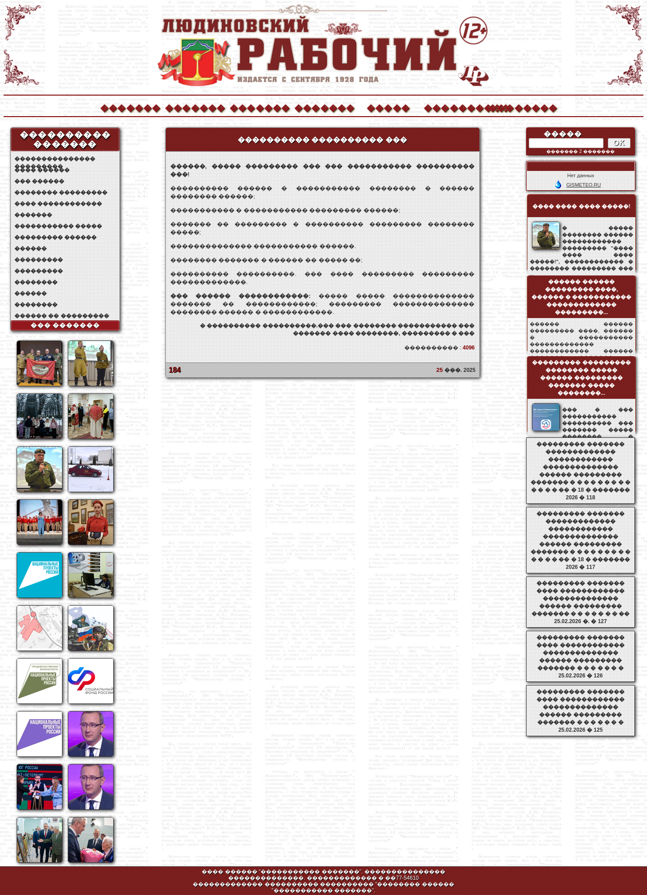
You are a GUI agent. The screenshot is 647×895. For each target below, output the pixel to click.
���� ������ (42, 170)
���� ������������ (58, 204)
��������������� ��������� (54, 159)
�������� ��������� (60, 192)
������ (30, 248)
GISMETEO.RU (583, 185)
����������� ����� (58, 226)
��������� (38, 260)
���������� (453, 107)
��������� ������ (55, 237)
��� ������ (39, 181)
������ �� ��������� (61, 316)
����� (388, 107)
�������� (518, 107)
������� (130, 107)
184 (175, 370)
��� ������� (65, 325)
